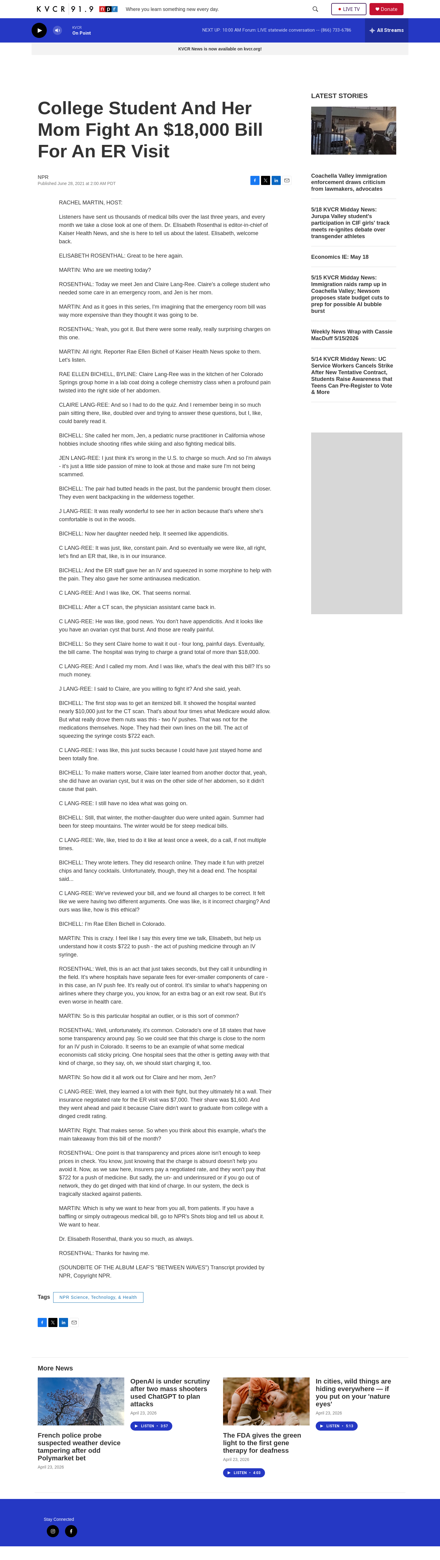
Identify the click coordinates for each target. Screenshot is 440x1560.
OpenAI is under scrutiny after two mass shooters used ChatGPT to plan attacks (170, 1406)
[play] (39, 44)
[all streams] (386, 44)
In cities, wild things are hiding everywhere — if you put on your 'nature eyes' (353, 1406)
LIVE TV (351, 15)
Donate (392, 16)
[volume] (57, 44)
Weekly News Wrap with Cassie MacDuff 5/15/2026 (351, 348)
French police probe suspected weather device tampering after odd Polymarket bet (79, 1460)
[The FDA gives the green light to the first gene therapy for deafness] (266, 1415)
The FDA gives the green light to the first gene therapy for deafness (262, 1456)
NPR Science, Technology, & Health (98, 1311)
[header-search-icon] (316, 16)
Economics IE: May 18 (340, 271)
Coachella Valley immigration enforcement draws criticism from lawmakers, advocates (349, 196)
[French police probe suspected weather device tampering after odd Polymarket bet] (81, 1415)
